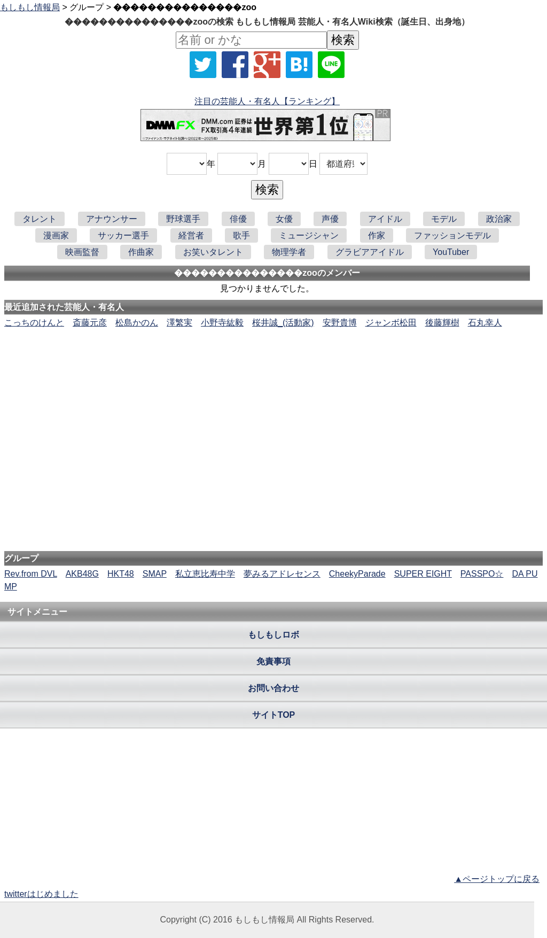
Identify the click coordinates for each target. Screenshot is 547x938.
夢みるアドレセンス (282, 573)
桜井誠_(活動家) (283, 322)
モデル (444, 218)
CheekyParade (357, 573)
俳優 (238, 218)
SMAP (155, 573)
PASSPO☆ (482, 573)
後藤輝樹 (442, 322)
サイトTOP (273, 714)
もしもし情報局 (30, 7)
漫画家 (56, 235)
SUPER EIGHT (423, 573)
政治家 (499, 218)
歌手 (241, 235)
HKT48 (120, 573)
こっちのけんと (34, 322)
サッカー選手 (123, 235)
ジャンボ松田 (391, 322)
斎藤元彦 (90, 322)
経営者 (191, 235)
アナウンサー (111, 218)
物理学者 (289, 252)
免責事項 (273, 661)
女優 (284, 218)
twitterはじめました (41, 893)
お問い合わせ (273, 688)
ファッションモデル (452, 235)
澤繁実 (179, 322)
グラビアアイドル (369, 252)
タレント (39, 218)
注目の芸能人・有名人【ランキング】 (267, 101)
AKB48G (82, 573)
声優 (330, 218)
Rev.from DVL (30, 573)
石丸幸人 (485, 322)
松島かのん (136, 322)
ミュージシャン (309, 235)
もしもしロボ (273, 634)
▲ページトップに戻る (497, 878)
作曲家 (141, 252)
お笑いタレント (213, 252)
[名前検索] (251, 40)
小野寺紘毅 (222, 322)
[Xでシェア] (203, 64)
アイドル (385, 218)
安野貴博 (340, 322)
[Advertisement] (273, 362)
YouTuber (451, 252)
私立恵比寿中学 (205, 573)
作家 (376, 235)
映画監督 (82, 252)
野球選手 (183, 218)
